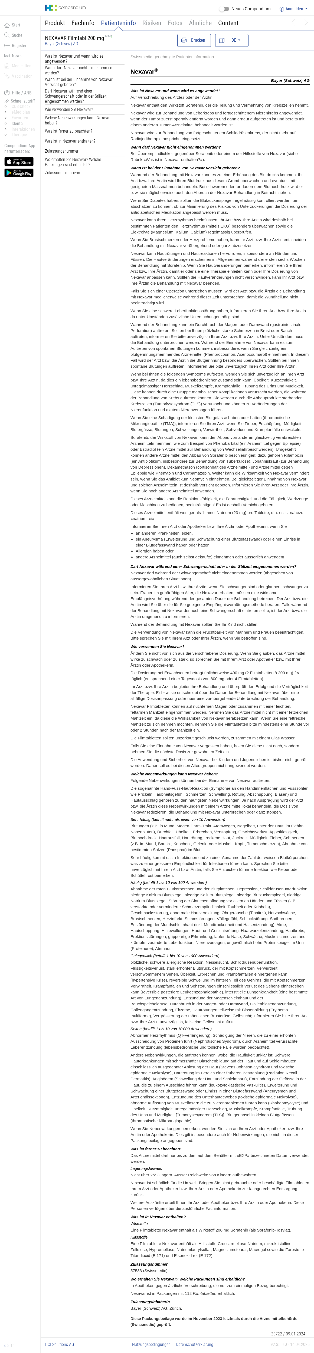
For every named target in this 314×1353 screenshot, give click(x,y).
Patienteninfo (118, 23)
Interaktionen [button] (23, 129)
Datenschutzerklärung (194, 1344)
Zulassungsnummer (61, 151)
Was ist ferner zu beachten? (68, 131)
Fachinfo (82, 23)
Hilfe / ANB (18, 93)
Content (228, 23)
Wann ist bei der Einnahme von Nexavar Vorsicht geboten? (79, 82)
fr (12, 1345)
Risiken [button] (151, 23)
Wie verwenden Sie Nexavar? (69, 109)
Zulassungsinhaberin (62, 172)
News (12, 55)
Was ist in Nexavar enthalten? (70, 141)
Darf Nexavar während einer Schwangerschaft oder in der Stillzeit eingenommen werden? (76, 96)
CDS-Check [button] (21, 106)
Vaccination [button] (18, 76)
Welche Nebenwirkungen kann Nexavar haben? (78, 120)
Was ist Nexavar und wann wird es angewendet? (74, 59)
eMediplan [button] (21, 112)
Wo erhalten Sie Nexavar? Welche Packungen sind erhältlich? (73, 162)
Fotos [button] (175, 23)
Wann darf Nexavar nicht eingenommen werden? (78, 70)
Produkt (55, 23)
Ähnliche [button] (200, 23)
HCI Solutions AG (59, 1344)
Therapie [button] (19, 134)
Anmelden (291, 9)
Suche (13, 35)
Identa (17, 123)
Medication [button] (17, 65)
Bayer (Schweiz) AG (61, 43)
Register (15, 45)
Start (12, 25)
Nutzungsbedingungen (151, 1344)
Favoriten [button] (20, 117)
